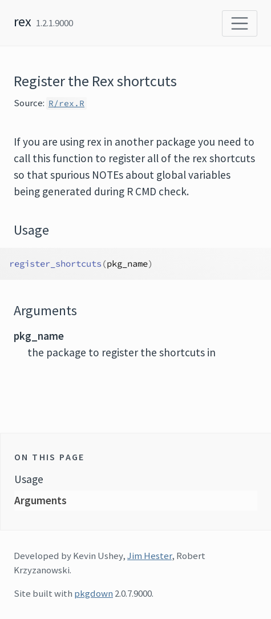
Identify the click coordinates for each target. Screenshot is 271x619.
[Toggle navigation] (239, 23)
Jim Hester (149, 555)
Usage (28, 479)
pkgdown (93, 593)
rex (22, 21)
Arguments (40, 500)
